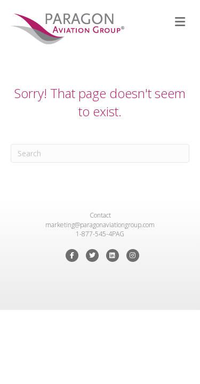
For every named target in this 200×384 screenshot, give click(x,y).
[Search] (100, 153)
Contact (100, 215)
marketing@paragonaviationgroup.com (100, 224)
